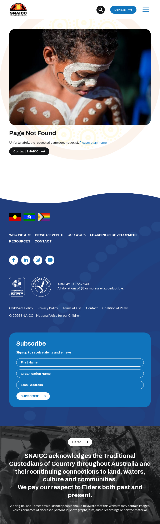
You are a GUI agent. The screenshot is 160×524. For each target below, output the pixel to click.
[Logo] (41, 287)
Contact (92, 308)
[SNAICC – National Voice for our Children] (18, 9)
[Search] (100, 10)
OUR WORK (77, 235)
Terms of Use (71, 308)
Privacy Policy (48, 308)
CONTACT (43, 241)
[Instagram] (37, 260)
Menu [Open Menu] (145, 9)
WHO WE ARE (20, 235)
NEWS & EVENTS (49, 235)
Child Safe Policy (21, 308)
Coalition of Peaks (115, 308)
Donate (120, 9)
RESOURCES (19, 241)
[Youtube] (50, 260)
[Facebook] (13, 260)
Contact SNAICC (26, 151)
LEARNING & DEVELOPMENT (114, 235)
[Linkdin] (25, 260)
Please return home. (93, 142)
